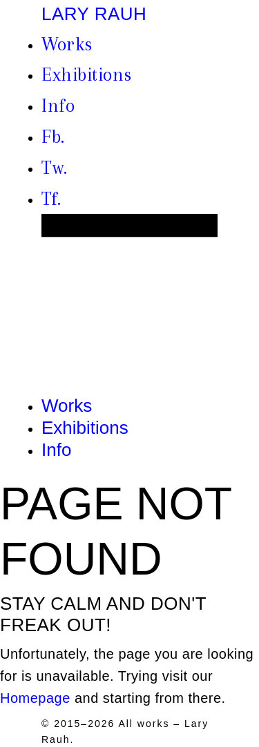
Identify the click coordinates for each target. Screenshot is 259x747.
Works (67, 44)
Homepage (35, 698)
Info (58, 105)
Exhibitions (86, 74)
